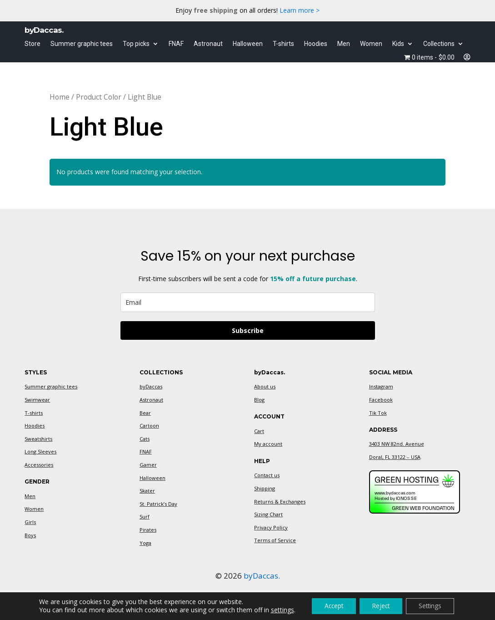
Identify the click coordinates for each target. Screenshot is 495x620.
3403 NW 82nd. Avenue (396, 443)
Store (32, 43)
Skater (147, 490)
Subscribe (248, 330)
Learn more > (300, 10)
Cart (259, 431)
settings (278, 610)
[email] (247, 302)
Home (60, 97)
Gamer (148, 464)
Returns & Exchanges (279, 501)
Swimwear (37, 399)
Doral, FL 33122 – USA (394, 457)
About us (264, 386)
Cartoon (149, 425)
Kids (398, 43)
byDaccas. (262, 575)
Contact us (267, 475)
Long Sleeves (40, 451)
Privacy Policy (271, 527)
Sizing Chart (268, 514)
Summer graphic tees (81, 43)
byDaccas (151, 386)
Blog (259, 399)
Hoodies (315, 43)
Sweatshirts (38, 438)
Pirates (148, 529)
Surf (145, 516)
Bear (145, 412)
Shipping (264, 488)
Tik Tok (378, 412)
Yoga (145, 542)
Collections (439, 43)
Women (371, 43)
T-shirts (283, 43)
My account (268, 443)
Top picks (136, 43)
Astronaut (208, 43)
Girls (30, 522)
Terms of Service (275, 540)
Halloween (248, 43)
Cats (145, 438)
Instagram (381, 386)
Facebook (381, 399)
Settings (433, 605)
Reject (381, 605)
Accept (331, 605)
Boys (30, 535)
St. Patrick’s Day (158, 503)
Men (343, 43)
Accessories (39, 464)
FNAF (176, 43)
